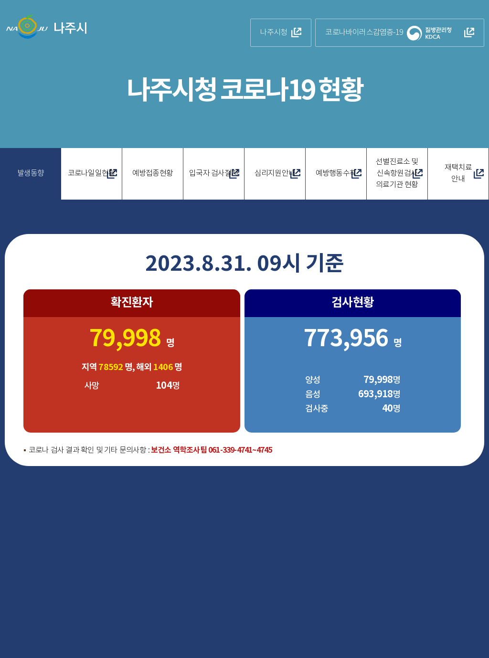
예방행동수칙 (336, 174)
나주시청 (276, 32)
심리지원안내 (275, 174)
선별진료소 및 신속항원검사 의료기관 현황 (397, 173)
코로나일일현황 (91, 174)
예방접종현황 (152, 174)
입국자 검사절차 (213, 174)
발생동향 (30, 174)
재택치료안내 (458, 173)
